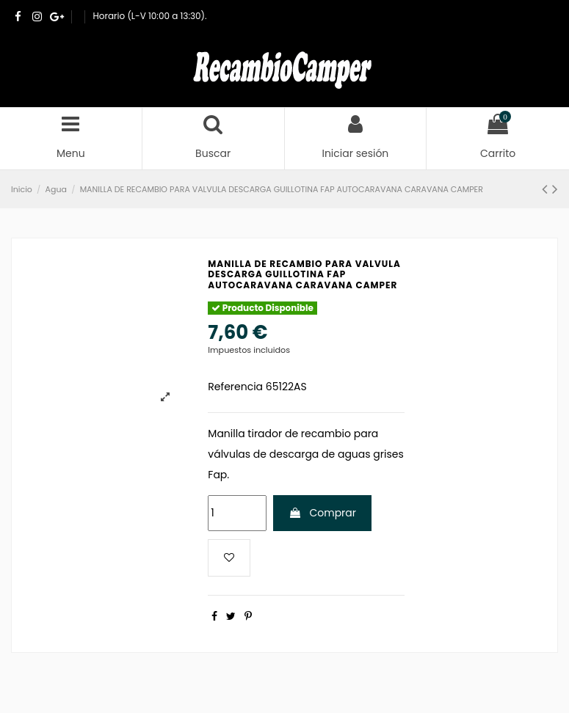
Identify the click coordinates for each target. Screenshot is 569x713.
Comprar (322, 512)
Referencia (235, 386)
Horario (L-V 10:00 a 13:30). (150, 16)
